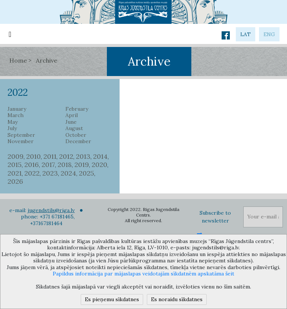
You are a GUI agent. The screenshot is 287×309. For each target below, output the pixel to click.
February (76, 109)
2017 (48, 164)
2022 (32, 173)
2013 (83, 156)
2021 (14, 173)
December (78, 141)
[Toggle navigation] (10, 34)
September (21, 135)
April (71, 115)
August (74, 128)
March (15, 115)
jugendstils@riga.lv (51, 210)
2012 (66, 156)
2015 (14, 164)
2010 (33, 156)
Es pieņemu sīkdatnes (112, 299)
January (16, 109)
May (12, 122)
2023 (50, 173)
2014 (100, 156)
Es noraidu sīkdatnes (177, 299)
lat (245, 34)
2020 (99, 164)
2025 (86, 173)
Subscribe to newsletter (215, 216)
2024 (68, 173)
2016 (31, 164)
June (71, 122)
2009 (15, 156)
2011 (49, 156)
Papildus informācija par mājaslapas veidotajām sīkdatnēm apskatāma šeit (143, 273)
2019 (81, 164)
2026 (15, 181)
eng (269, 34)
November (20, 141)
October (75, 135)
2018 (65, 164)
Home (18, 60)
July (12, 128)
